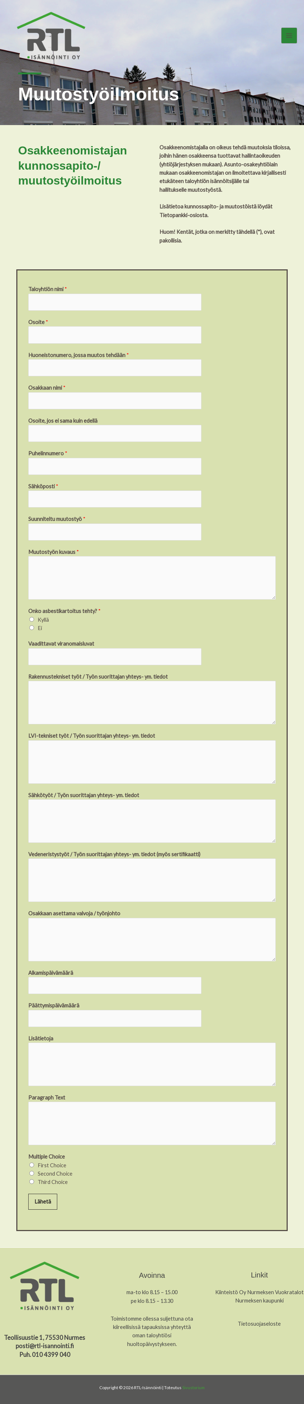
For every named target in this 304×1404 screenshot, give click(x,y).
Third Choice (53, 1182)
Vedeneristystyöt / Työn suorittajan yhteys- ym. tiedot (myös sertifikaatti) (114, 854)
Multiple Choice (46, 1157)
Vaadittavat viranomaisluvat (61, 644)
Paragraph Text (46, 1097)
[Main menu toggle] (289, 36)
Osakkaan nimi (47, 388)
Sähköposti (43, 486)
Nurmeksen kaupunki (259, 1300)
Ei (40, 628)
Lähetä (42, 1201)
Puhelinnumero (47, 453)
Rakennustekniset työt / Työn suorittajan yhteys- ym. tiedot (98, 677)
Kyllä (43, 620)
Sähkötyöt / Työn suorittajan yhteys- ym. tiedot (83, 795)
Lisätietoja (40, 1038)
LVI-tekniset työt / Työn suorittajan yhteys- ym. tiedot (91, 736)
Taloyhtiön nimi (47, 289)
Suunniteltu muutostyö (57, 519)
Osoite (38, 322)
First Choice (52, 1165)
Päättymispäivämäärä (53, 1005)
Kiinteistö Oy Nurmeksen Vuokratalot (259, 1292)
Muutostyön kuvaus (53, 552)
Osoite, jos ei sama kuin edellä (62, 421)
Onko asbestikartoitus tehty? (64, 611)
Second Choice (55, 1174)
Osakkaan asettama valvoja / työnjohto (74, 913)
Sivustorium (193, 1387)
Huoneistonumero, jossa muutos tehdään (78, 355)
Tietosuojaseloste (259, 1324)
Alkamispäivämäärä (50, 973)
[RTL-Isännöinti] (53, 37)
